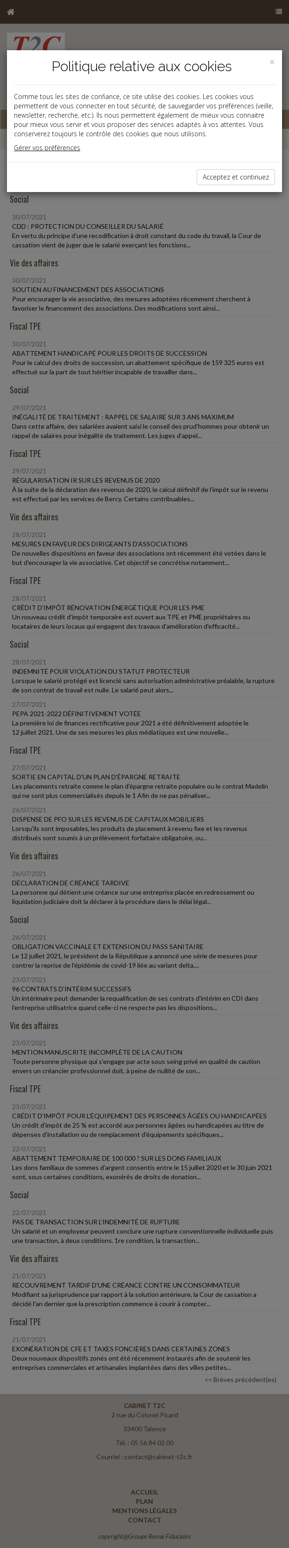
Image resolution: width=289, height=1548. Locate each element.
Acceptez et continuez (236, 177)
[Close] (272, 62)
